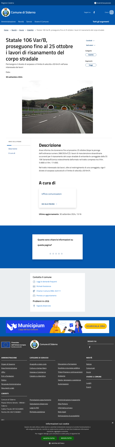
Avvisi (21, 30)
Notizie (89, 364)
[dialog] (57, 434)
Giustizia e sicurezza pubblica (69, 368)
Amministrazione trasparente (69, 399)
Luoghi (88, 383)
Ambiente (61, 376)
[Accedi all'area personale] (102, 3)
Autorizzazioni (63, 384)
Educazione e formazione (67, 364)
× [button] (112, 423)
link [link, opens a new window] (79, 434)
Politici (3, 380)
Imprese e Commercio (38, 372)
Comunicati (90, 368)
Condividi (90, 40)
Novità (14, 30)
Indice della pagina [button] (14, 142)
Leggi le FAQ (34, 407)
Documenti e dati (7, 388)
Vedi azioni (91, 45)
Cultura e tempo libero (38, 368)
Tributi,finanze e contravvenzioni (70, 372)
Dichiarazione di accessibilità (68, 415)
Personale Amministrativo (11, 384)
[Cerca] (111, 12)
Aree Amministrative (9, 368)
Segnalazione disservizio (39, 403)
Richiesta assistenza (37, 411)
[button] (57, 443)
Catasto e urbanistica (38, 376)
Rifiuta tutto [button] (66, 438)
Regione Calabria (7, 3)
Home (6, 30)
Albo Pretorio (63, 403)
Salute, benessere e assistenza (69, 380)
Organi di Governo (8, 364)
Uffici (3, 372)
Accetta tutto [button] (49, 438)
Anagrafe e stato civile (38, 364)
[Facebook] (91, 12)
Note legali (62, 411)
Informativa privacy (65, 407)
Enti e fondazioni (7, 376)
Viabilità (30, 30)
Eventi (88, 387)
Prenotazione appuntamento (40, 399)
